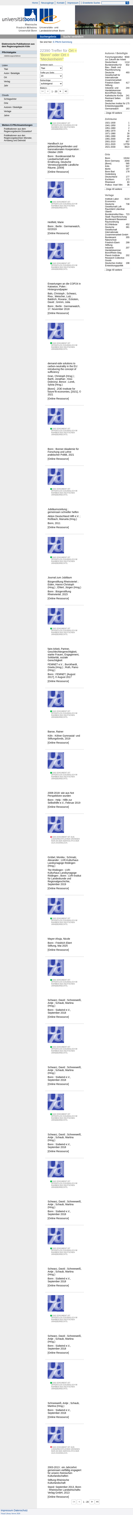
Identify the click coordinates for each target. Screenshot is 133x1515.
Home (35, 3)
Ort (5, 77)
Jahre (6, 115)
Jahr (6, 85)
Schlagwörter (10, 99)
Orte (6, 103)
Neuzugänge (47, 3)
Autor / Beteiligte (12, 73)
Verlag (7, 81)
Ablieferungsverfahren (12, 56)
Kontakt (60, 3)
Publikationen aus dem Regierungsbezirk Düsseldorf (18, 130)
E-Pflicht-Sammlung (62, 42)
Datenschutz (21, 1510)
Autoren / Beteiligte (13, 107)
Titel (6, 69)
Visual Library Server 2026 (10, 1513)
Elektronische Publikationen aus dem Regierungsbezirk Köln (18, 45)
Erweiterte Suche (91, 3)
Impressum (72, 3)
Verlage (7, 111)
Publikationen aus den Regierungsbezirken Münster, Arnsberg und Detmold (18, 138)
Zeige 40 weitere (114, 113)
